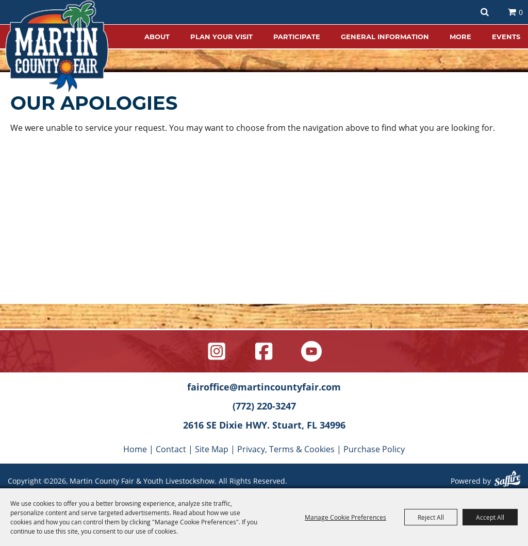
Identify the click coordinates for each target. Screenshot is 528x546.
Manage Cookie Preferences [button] (345, 517)
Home (135, 448)
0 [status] (521, 12)
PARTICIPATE (296, 36)
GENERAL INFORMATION (385, 36)
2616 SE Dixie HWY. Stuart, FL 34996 (264, 425)
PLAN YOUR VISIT (221, 36)
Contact (171, 448)
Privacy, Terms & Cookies (286, 448)
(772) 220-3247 (264, 406)
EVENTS (506, 36)
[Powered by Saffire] (507, 480)
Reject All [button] (431, 517)
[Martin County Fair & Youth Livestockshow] (56, 46)
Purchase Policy (374, 448)
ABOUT (157, 36)
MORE (460, 36)
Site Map (211, 448)
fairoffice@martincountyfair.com (264, 387)
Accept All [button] (490, 517)
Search (484, 12)
